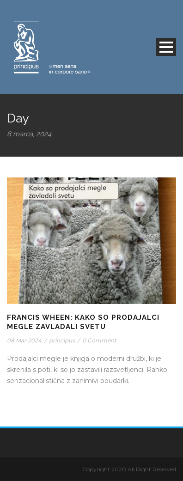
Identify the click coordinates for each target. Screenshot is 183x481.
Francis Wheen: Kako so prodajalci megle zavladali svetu (83, 322)
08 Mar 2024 (24, 340)
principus (62, 340)
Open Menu (166, 47)
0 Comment (99, 340)
